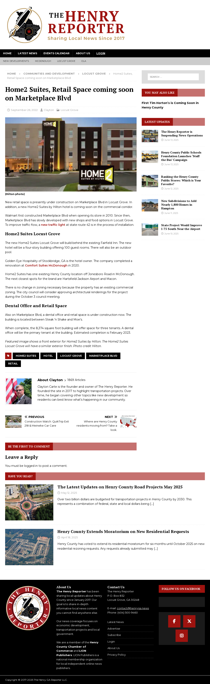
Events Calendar (56, 53)
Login (100, 53)
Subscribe (114, 635)
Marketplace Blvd (103, 355)
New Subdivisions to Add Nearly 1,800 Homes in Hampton (178, 204)
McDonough (43, 61)
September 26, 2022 (24, 110)
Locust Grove (66, 61)
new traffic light (53, 225)
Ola (83, 61)
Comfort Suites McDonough (46, 265)
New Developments (16, 61)
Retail (13, 363)
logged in (31, 466)
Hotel (48, 355)
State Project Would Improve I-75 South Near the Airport (181, 227)
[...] (152, 504)
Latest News (27, 53)
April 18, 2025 (69, 537)
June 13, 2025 (171, 139)
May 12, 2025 (69, 492)
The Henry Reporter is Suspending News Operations (182, 133)
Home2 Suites (26, 355)
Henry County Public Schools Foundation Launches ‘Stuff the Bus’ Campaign (181, 156)
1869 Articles (76, 380)
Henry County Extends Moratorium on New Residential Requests (123, 531)
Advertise (113, 628)
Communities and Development (49, 73)
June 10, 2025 (171, 233)
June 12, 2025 (171, 188)
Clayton (49, 110)
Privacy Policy (116, 654)
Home (7, 53)
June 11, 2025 (171, 213)
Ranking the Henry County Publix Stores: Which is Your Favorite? (181, 180)
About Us (83, 53)
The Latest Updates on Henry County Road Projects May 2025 (120, 487)
